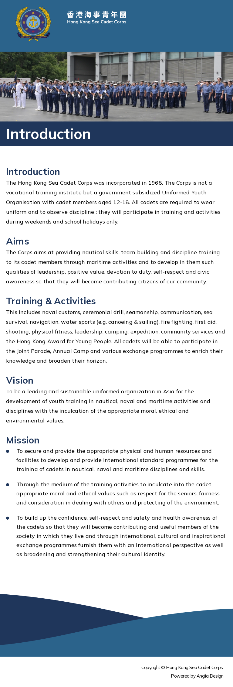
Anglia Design (210, 676)
